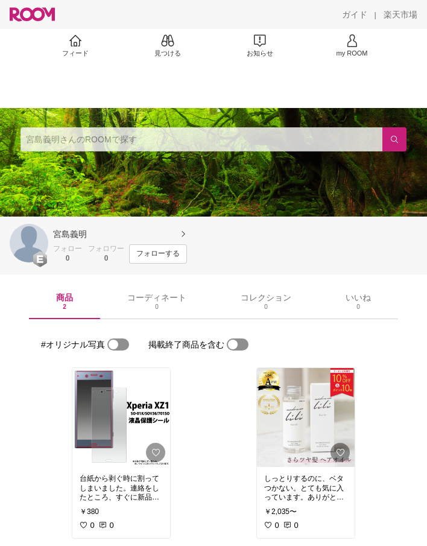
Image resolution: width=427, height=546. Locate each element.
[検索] (394, 139)
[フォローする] (158, 254)
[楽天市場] (400, 14)
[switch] (118, 344)
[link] (121, 417)
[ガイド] (354, 14)
